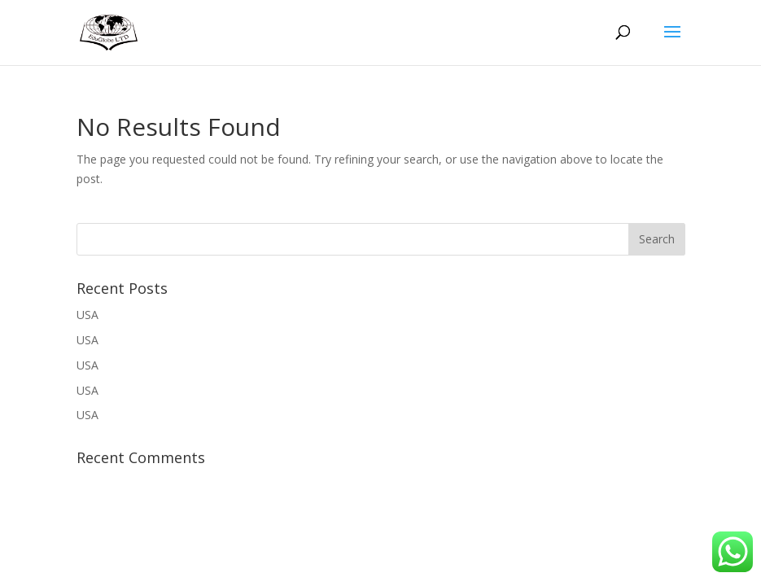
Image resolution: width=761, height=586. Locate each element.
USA (87, 314)
